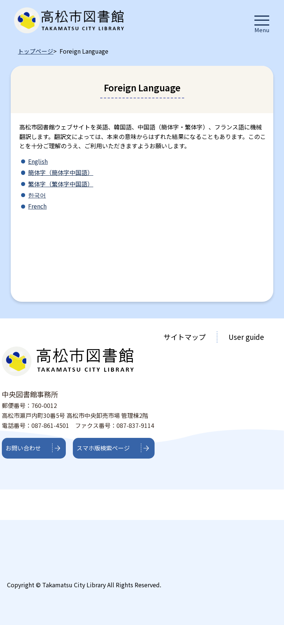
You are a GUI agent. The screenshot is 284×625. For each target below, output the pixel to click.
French (37, 206)
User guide (246, 337)
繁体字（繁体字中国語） (60, 183)
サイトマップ (184, 337)
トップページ (35, 51)
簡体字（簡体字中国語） (60, 172)
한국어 (37, 194)
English (38, 161)
